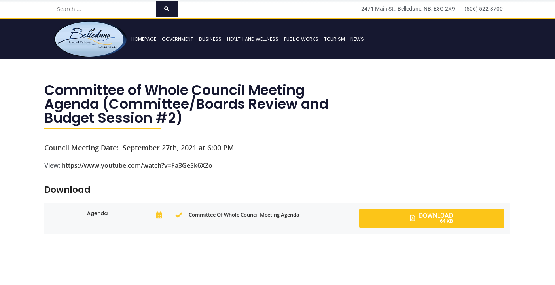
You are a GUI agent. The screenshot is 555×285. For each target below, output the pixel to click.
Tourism (334, 39)
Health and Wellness (252, 39)
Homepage (143, 39)
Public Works (301, 39)
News (357, 39)
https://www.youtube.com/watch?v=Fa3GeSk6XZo (137, 165)
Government (177, 39)
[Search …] (104, 9)
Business (210, 39)
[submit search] (167, 9)
